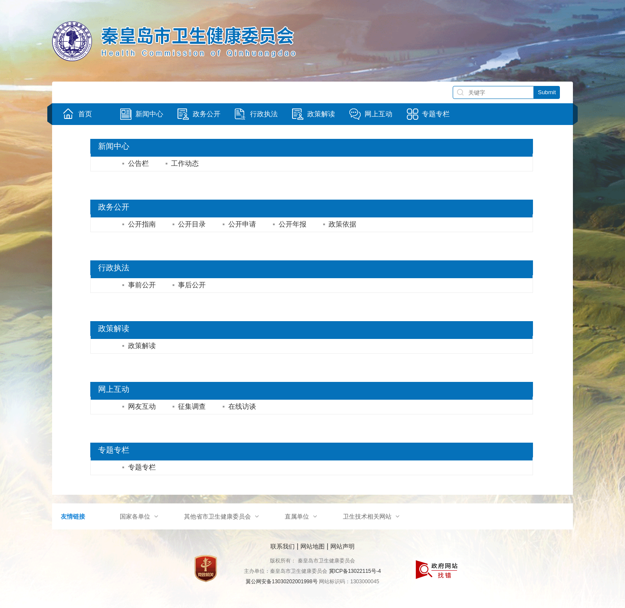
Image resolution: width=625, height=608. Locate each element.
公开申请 (239, 224)
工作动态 (182, 163)
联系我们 (282, 546)
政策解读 (113, 328)
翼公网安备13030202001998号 (281, 581)
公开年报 (289, 224)
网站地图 (312, 546)
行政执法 (113, 267)
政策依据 (340, 224)
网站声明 (342, 546)
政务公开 (113, 207)
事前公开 (139, 284)
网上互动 (113, 389)
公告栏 (135, 163)
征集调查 (189, 406)
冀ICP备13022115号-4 (355, 571)
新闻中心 (113, 146)
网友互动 (139, 406)
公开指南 (139, 224)
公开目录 (189, 224)
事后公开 (189, 284)
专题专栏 (113, 450)
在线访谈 (239, 406)
